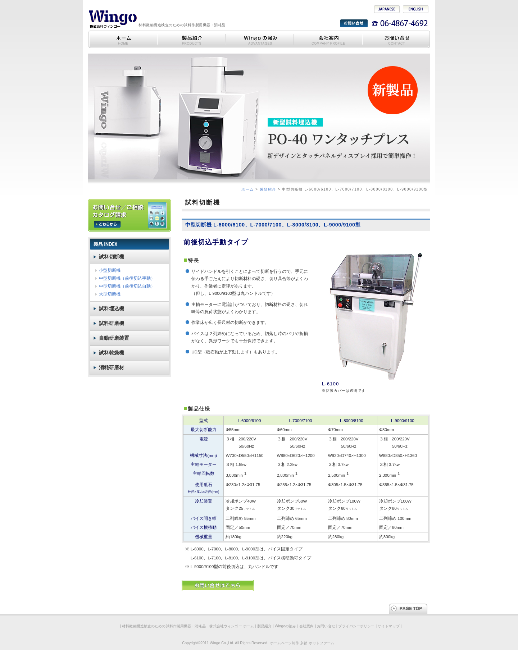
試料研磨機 (111, 323)
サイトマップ (389, 626)
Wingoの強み (259, 39)
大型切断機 (110, 294)
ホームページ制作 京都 (288, 643)
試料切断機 (111, 257)
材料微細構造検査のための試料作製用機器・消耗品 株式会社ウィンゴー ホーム (122, 39)
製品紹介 (191, 39)
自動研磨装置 (114, 338)
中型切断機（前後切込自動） (127, 286)
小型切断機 (110, 270)
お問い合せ (396, 39)
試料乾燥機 (111, 353)
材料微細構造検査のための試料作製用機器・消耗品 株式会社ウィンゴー (112, 19)
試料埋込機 (111, 308)
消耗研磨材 (111, 367)
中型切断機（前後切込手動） (127, 278)
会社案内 (328, 39)
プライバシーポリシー (356, 626)
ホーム (247, 189)
